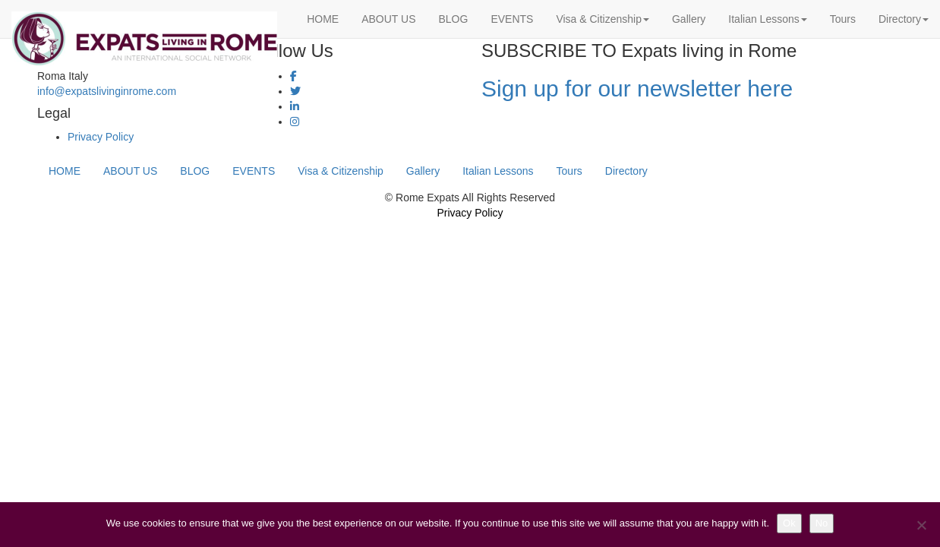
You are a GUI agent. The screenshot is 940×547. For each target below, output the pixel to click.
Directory (903, 19)
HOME (323, 19)
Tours (843, 19)
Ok (789, 523)
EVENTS (512, 19)
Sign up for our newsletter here (637, 88)
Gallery (688, 19)
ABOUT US (388, 19)
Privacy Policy (101, 137)
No (821, 523)
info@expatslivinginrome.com (106, 91)
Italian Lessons (767, 19)
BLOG (453, 19)
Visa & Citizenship (602, 19)
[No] (921, 525)
